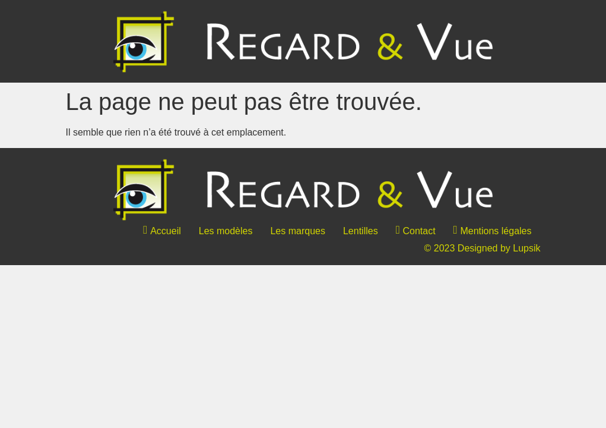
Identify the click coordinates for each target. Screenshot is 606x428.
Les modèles (226, 231)
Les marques (297, 231)
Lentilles (360, 231)
